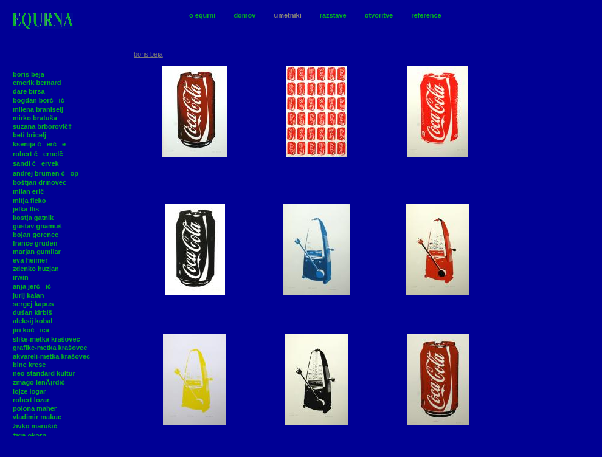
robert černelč (40, 153)
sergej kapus (33, 304)
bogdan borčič (41, 100)
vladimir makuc (37, 417)
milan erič (31, 191)
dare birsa (29, 91)
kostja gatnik (33, 217)
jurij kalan (28, 295)
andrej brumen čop (45, 173)
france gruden (35, 243)
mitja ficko (29, 200)
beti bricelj (29, 135)
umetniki (287, 15)
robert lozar (31, 400)
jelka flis (26, 209)
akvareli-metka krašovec (51, 356)
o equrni (202, 15)
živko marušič (38, 426)
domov (244, 15)
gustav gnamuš (37, 226)
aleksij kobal (32, 321)
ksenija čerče (39, 144)
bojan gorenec (35, 234)
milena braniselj (38, 109)
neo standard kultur (44, 373)
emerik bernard (37, 82)
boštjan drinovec (39, 182)
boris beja (28, 74)
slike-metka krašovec (46, 339)
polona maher (35, 408)
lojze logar (29, 391)
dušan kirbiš (32, 312)
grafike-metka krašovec (50, 347)
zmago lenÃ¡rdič (42, 382)
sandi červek (36, 163)
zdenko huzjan (36, 268)
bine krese (29, 364)
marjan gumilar (37, 251)
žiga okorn (29, 435)
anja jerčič (35, 286)
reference (426, 15)
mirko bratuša (35, 118)
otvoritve (379, 15)
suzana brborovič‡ (42, 126)
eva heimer (30, 260)
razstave (333, 15)
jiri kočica (31, 330)
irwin (21, 277)
